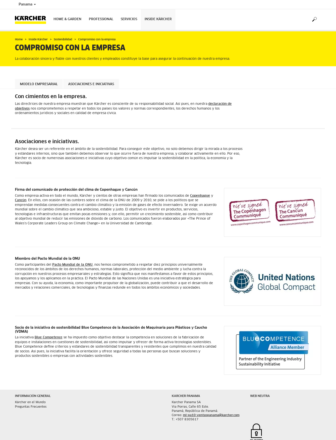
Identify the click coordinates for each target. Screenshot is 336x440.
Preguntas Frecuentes (31, 406)
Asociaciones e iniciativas (91, 84)
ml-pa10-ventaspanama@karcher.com (211, 415)
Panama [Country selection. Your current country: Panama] (27, 4)
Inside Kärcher (158, 19)
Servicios (129, 19)
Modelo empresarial (39, 84)
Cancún (20, 200)
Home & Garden (67, 19)
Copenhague (200, 195)
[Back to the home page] (32, 19)
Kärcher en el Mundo (30, 402)
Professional (101, 19)
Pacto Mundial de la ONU (72, 264)
